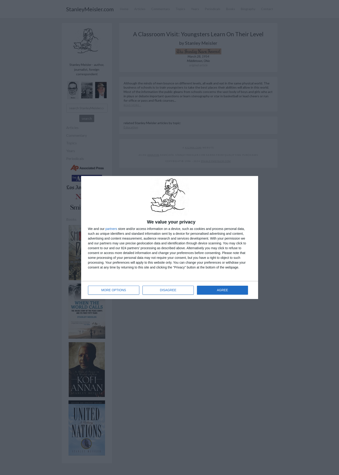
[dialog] (169, 237)
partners (111, 228)
